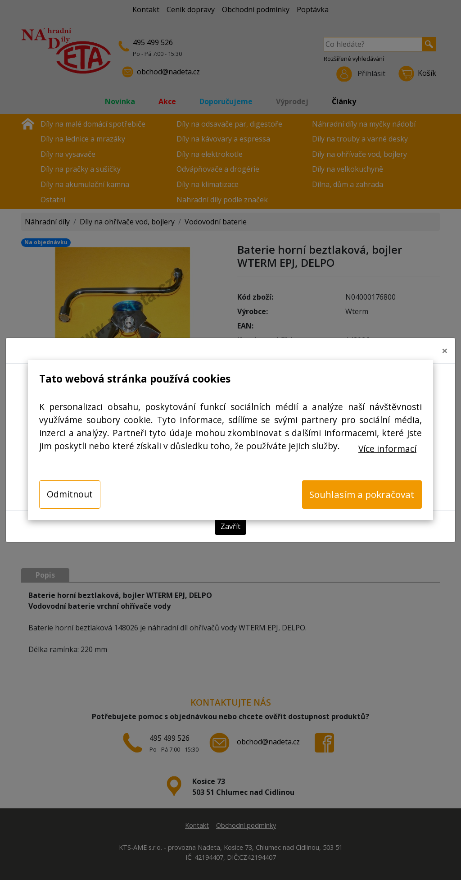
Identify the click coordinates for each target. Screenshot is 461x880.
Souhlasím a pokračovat (362, 494)
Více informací (387, 448)
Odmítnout (70, 494)
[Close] (444, 350)
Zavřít (230, 526)
